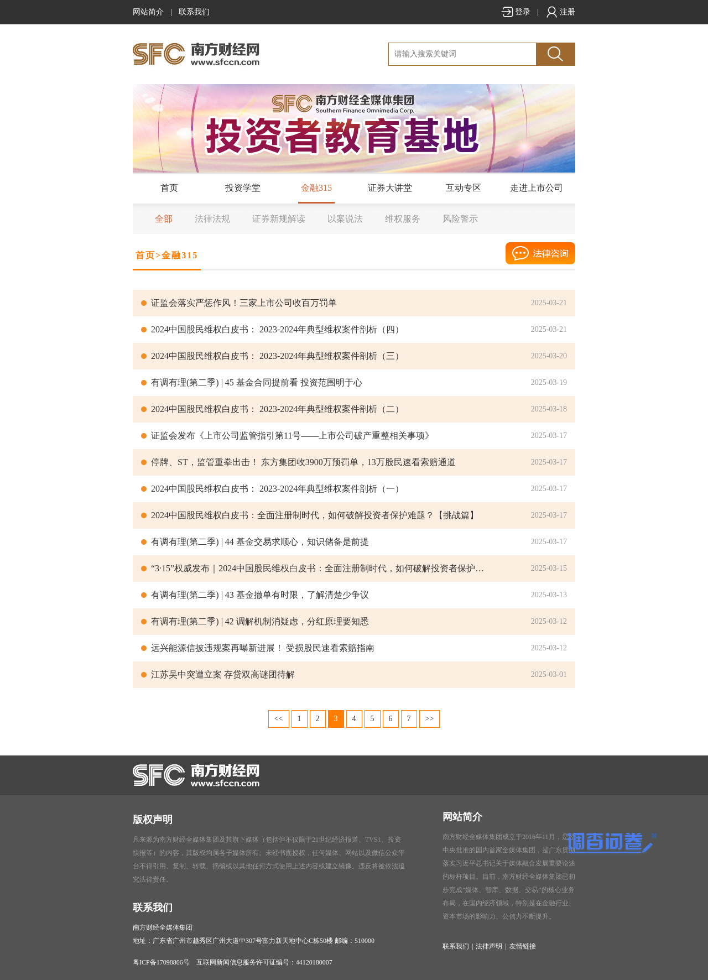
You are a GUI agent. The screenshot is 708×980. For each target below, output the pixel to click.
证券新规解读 (278, 218)
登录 (515, 12)
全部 (164, 218)
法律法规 (212, 218)
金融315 (316, 187)
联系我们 (194, 12)
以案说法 (345, 218)
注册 (560, 12)
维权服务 (402, 218)
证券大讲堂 (390, 187)
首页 (169, 187)
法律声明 (489, 946)
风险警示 (460, 218)
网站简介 (148, 12)
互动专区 (463, 187)
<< (278, 719)
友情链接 (522, 946)
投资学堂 (243, 187)
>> (429, 719)
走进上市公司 (536, 187)
